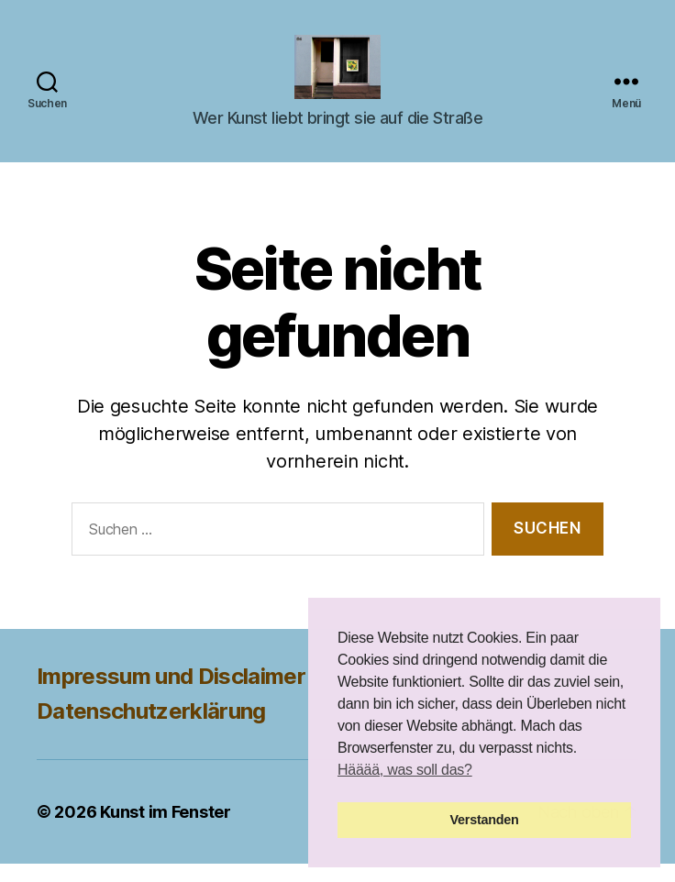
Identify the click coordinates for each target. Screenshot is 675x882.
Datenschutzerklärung (151, 729)
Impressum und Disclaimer (171, 694)
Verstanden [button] (484, 819)
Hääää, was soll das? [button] (405, 769)
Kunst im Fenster (165, 830)
